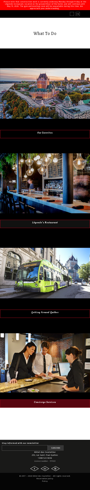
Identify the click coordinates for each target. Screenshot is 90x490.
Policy (45, 481)
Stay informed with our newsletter (20, 443)
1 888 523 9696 (45, 458)
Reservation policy (45, 479)
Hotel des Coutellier (11, 13)
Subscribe (55, 448)
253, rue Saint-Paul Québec (45, 455)
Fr (78, 14)
